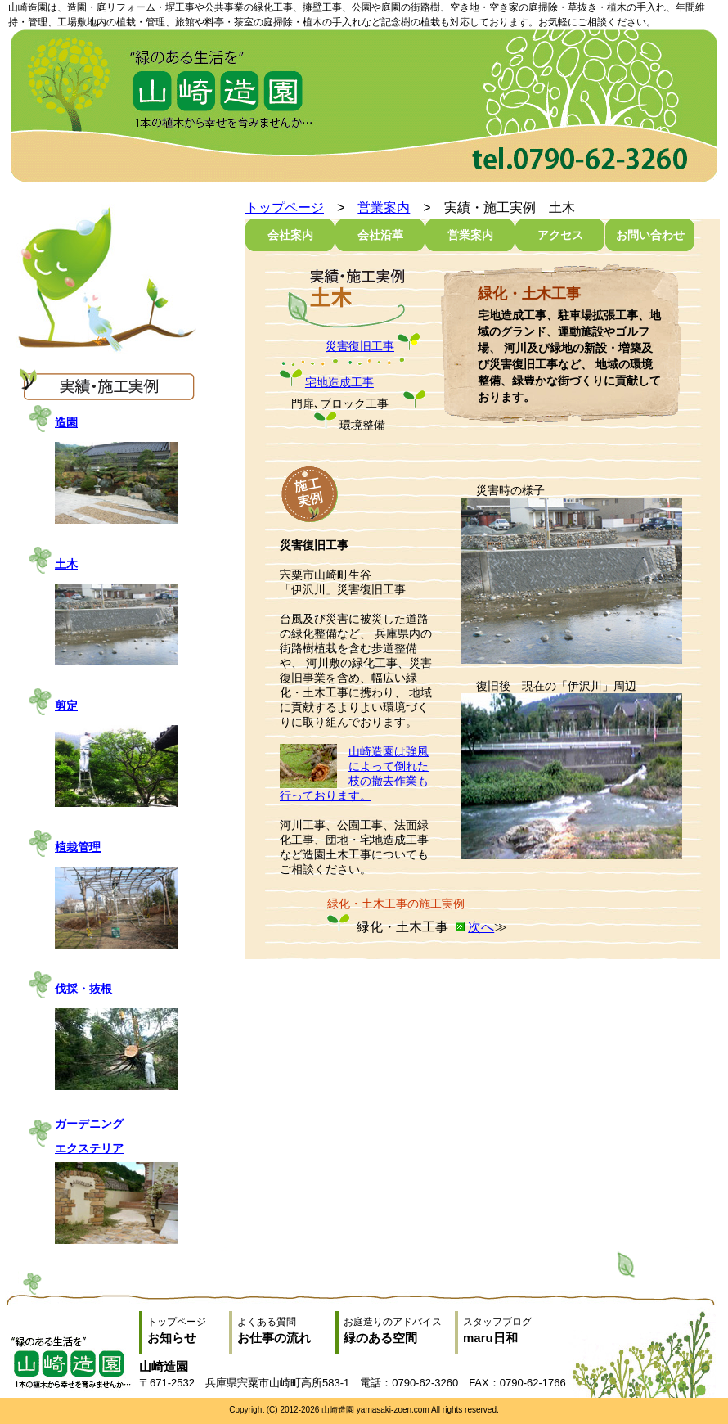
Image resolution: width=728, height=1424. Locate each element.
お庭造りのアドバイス (399, 1330)
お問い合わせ (650, 234)
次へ (481, 927)
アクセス (560, 234)
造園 (66, 422)
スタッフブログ (512, 1330)
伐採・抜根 (83, 988)
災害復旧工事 (360, 346)
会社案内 (290, 234)
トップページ (284, 207)
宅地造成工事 (339, 382)
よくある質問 (286, 1330)
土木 (66, 563)
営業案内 (383, 207)
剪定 (66, 705)
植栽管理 (78, 847)
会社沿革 (380, 234)
